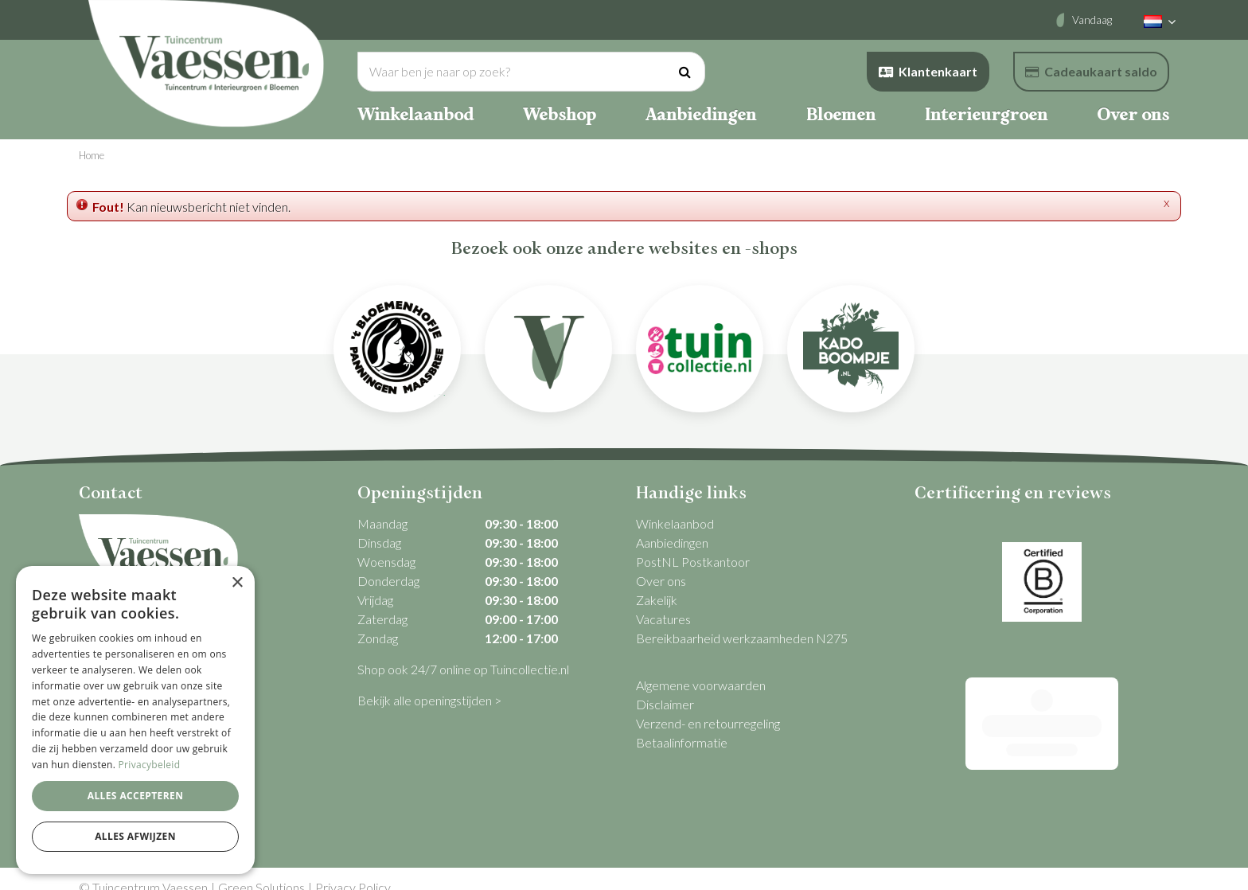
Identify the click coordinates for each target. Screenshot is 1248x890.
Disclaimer (665, 704)
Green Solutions (261, 869)
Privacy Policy (353, 869)
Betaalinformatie (681, 742)
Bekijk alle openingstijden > (429, 700)
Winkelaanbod (675, 523)
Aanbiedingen (672, 542)
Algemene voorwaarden (701, 685)
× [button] (237, 583)
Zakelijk (656, 599)
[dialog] (135, 720)
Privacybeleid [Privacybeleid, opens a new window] (150, 764)
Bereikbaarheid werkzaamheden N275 (742, 638)
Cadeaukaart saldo (1091, 71)
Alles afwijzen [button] (135, 836)
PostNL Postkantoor (693, 561)
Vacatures (663, 619)
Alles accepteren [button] (136, 795)
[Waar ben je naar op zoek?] (531, 72)
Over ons (661, 580)
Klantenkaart (928, 71)
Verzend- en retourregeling (708, 723)
